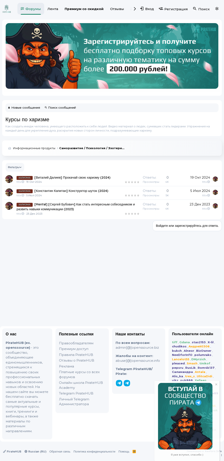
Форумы (33, 9)
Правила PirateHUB (76, 355)
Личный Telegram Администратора (74, 401)
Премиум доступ (73, 349)
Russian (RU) (35, 451)
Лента (52, 9)
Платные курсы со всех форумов (79, 374)
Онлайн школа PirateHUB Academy (81, 385)
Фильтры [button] (13, 167)
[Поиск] (201, 8)
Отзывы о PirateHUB (76, 360)
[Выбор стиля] (217, 8)
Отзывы (117, 9)
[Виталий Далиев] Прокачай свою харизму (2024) (72, 177)
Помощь (123, 451)
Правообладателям (76, 343)
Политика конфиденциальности (94, 451)
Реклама (66, 366)
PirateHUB (12, 451)
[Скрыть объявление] (216, 385)
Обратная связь (59, 451)
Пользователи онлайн (192, 333)
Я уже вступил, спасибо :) (187, 454)
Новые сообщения (25, 107)
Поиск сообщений (62, 107)
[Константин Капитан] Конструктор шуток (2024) (71, 191)
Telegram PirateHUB (76, 393)
